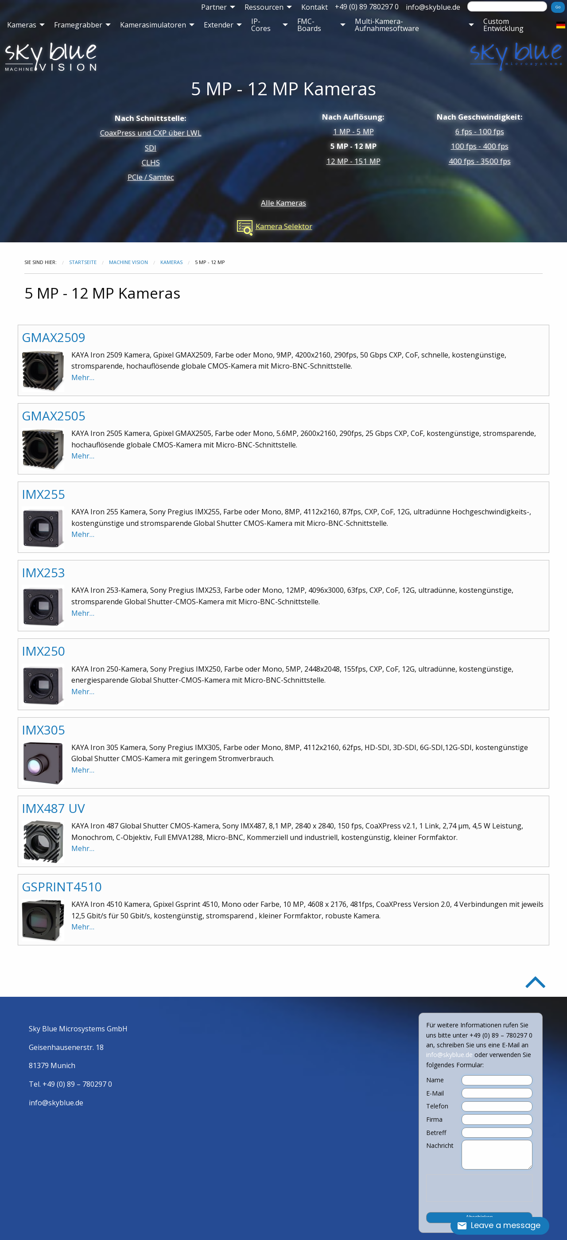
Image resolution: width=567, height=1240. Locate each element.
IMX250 (43, 650)
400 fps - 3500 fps (480, 161)
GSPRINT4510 (62, 886)
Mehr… (82, 377)
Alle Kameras (283, 203)
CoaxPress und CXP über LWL (151, 133)
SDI (150, 148)
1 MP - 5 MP (353, 131)
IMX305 (43, 729)
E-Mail (435, 1093)
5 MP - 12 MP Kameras (283, 88)
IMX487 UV (53, 808)
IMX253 (43, 572)
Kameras (171, 262)
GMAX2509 (53, 337)
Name (435, 1080)
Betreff (436, 1132)
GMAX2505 (53, 415)
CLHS (151, 162)
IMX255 (43, 494)
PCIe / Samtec (151, 177)
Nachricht (440, 1145)
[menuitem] (215, 7)
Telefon (437, 1106)
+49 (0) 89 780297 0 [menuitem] (367, 7)
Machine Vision (128, 262)
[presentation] (479, 1188)
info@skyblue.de (433, 7)
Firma (434, 1119)
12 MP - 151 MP (353, 161)
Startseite (83, 262)
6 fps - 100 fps (479, 131)
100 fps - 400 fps (480, 146)
